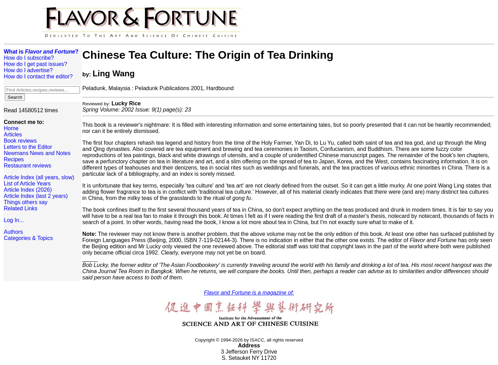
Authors (13, 232)
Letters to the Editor (28, 147)
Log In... (14, 220)
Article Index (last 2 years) (36, 196)
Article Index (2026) (28, 190)
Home (11, 128)
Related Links (20, 208)
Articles (13, 134)
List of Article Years (27, 183)
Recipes (14, 159)
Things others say (25, 202)
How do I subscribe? (29, 58)
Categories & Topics (28, 238)
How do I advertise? (28, 70)
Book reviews (20, 141)
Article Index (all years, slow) (39, 177)
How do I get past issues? (35, 64)
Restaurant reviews (27, 166)
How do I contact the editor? (38, 76)
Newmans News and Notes (37, 153)
